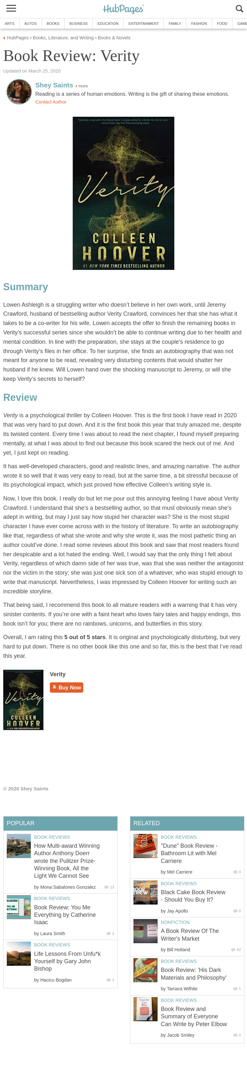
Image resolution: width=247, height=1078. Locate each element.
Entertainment (143, 23)
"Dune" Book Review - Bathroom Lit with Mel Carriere (189, 853)
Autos (30, 23)
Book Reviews (179, 837)
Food (222, 23)
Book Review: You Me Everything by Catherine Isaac (65, 915)
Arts (9, 23)
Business (78, 23)
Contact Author (50, 101)
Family (175, 23)
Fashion (199, 23)
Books (53, 23)
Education (107, 23)
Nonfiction (175, 922)
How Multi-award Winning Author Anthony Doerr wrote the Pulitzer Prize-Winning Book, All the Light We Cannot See (67, 861)
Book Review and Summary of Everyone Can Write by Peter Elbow (194, 1016)
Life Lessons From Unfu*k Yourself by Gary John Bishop (67, 961)
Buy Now (66, 687)
